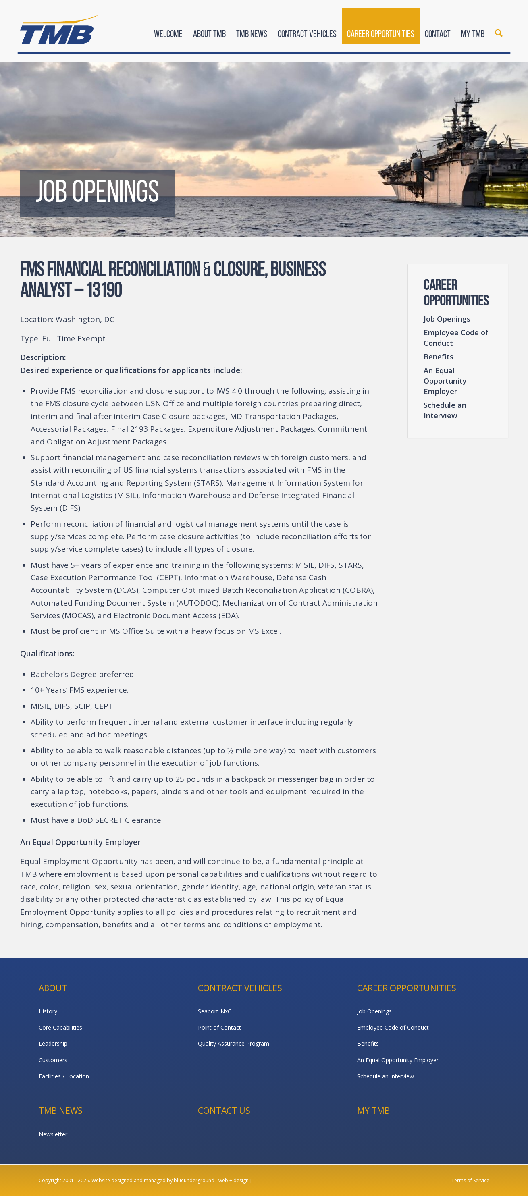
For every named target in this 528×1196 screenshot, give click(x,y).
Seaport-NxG (215, 1011)
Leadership (53, 1043)
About (53, 988)
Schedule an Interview (445, 410)
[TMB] (59, 26)
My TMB (373, 1110)
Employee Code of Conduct (456, 338)
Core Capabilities (60, 1027)
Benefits (438, 356)
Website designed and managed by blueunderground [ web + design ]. (172, 1180)
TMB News (61, 1110)
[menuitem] (168, 27)
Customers (53, 1060)
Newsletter (53, 1134)
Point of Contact (219, 1027)
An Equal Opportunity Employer (445, 380)
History (48, 1011)
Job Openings (447, 319)
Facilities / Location (64, 1076)
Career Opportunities (406, 988)
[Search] (499, 27)
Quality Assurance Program (233, 1043)
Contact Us (224, 1110)
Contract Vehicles (240, 988)
